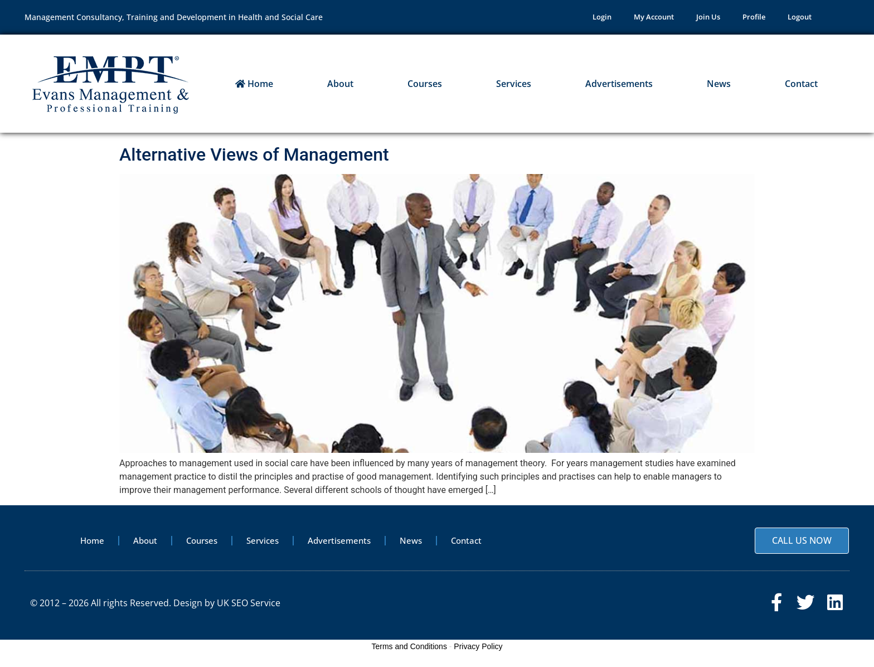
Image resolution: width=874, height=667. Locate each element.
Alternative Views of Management (254, 156)
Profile (753, 18)
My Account (654, 18)
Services (513, 86)
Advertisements (619, 86)
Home (254, 86)
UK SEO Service (248, 607)
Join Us (708, 18)
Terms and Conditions (409, 652)
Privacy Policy (478, 652)
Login (602, 18)
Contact (801, 86)
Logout (800, 18)
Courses (424, 86)
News (719, 86)
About (340, 86)
